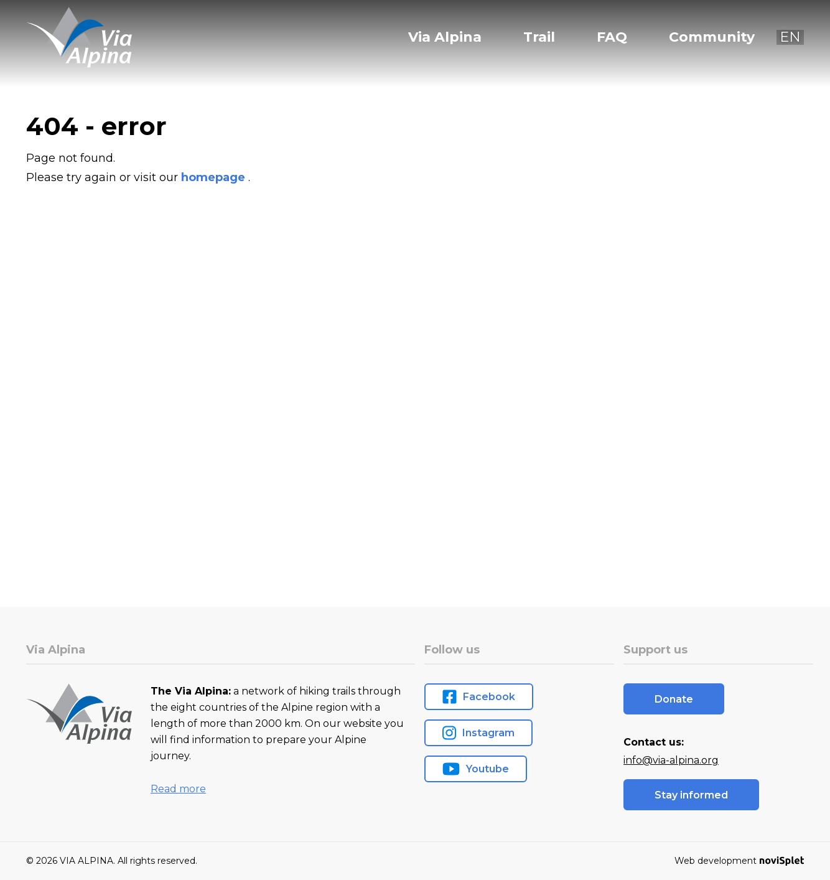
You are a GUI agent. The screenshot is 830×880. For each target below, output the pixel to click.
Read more (178, 789)
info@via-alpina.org (671, 760)
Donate (674, 699)
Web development (739, 860)
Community (712, 37)
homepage (214, 177)
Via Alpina (445, 37)
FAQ (612, 37)
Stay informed (691, 795)
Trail (539, 37)
